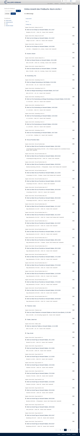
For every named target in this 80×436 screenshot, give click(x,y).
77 (62, 429)
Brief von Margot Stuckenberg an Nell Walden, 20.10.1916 (40, 82)
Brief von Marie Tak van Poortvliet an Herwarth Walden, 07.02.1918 (42, 265)
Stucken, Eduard (30, 53)
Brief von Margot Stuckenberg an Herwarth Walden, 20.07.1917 (42, 90)
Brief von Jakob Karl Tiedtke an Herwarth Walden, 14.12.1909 (41, 326)
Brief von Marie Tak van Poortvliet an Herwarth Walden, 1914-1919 (42, 146)
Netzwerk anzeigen (8, 25)
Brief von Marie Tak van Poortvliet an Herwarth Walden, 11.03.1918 (42, 273)
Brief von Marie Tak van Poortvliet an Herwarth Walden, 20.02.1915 (42, 181)
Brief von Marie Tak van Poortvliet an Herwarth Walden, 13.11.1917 (42, 206)
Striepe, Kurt (28, 24)
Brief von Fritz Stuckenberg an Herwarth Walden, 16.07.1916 (41, 132)
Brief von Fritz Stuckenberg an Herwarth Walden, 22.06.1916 (41, 124)
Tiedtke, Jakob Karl (31, 319)
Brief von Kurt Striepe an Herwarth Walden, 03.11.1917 (39, 29)
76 (60, 429)
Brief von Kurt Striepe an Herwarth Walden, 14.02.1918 (39, 46)
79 (67, 429)
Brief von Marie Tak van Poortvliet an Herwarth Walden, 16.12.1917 (42, 214)
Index (6, 23)
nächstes (13, 13)
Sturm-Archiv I (28, 18)
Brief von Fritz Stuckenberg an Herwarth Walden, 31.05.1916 (41, 116)
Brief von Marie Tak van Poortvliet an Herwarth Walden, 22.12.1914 (42, 172)
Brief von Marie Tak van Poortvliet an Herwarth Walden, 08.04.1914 (42, 156)
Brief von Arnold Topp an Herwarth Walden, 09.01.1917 (39, 415)
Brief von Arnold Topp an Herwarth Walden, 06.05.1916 (39, 398)
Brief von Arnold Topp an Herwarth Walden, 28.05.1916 (39, 407)
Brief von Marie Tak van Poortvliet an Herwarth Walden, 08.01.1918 (42, 240)
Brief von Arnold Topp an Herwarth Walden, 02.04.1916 (39, 390)
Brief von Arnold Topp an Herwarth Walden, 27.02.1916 (39, 373)
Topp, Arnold (29, 333)
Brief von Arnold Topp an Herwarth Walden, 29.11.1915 (39, 339)
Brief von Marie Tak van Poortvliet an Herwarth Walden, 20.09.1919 (42, 298)
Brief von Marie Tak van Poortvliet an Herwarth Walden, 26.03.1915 (42, 189)
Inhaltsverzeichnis (8, 22)
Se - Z (27, 21)
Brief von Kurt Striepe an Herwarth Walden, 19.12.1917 (39, 38)
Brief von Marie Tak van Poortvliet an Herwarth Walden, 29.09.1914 (42, 164)
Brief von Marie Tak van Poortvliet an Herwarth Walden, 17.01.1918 (42, 256)
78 (65, 429)
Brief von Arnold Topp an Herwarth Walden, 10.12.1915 (39, 348)
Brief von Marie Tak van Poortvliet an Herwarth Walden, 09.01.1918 (42, 248)
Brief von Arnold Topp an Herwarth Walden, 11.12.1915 (39, 356)
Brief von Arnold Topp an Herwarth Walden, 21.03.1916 (39, 381)
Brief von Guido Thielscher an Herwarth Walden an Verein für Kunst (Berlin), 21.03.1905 (48, 312)
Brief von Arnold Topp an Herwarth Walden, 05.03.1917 (39, 423)
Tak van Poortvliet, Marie (32, 139)
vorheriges (7, 13)
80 (70, 429)
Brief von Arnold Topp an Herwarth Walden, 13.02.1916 (39, 365)
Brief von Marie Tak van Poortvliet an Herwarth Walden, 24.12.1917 (42, 231)
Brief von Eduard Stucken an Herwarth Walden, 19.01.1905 (41, 60)
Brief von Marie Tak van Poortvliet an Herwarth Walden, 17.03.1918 (42, 282)
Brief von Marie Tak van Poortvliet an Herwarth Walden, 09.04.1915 (42, 198)
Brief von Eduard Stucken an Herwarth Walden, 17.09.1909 (41, 68)
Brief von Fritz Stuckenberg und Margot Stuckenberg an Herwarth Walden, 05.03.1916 (47, 99)
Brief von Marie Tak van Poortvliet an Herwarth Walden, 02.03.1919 (42, 290)
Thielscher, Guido (30, 306)
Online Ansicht (7, 20)
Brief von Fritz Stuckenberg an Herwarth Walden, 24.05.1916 (41, 107)
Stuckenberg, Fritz (30, 75)
